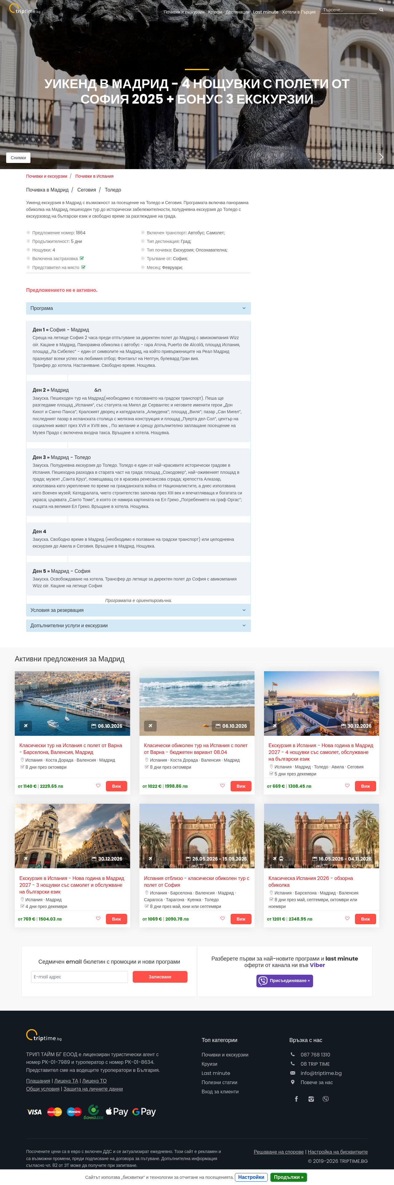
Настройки (251, 1177)
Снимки (18, 158)
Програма (41, 308)
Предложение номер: (53, 233)
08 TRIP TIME (309, 1064)
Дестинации (238, 12)
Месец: (154, 267)
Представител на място (55, 267)
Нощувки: (41, 250)
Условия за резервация (57, 610)
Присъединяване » (284, 981)
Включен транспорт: (167, 233)
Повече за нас (311, 1082)
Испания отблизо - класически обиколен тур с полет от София (196, 882)
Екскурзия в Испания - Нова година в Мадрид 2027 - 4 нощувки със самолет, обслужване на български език (320, 752)
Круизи (215, 12)
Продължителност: (51, 241)
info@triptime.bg (315, 1073)
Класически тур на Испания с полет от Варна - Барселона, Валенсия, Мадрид (70, 749)
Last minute (265, 12)
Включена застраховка (55, 259)
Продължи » (289, 1177)
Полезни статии (219, 1082)
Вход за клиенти (220, 1091)
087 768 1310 (309, 1054)
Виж (116, 786)
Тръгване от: (159, 259)
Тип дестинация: (163, 241)
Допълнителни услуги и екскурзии (69, 625)
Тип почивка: (159, 250)
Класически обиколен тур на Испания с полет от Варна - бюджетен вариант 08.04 (196, 749)
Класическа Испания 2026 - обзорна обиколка (310, 882)
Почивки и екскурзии (184, 12)
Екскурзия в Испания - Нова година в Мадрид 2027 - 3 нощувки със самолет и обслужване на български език (71, 885)
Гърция (299, 12)
